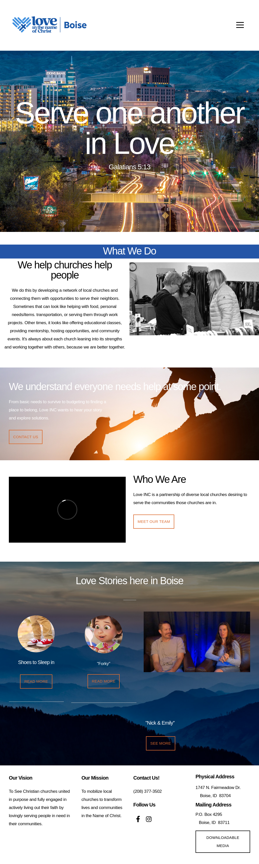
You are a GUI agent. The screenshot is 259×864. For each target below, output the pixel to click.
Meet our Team (154, 521)
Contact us (25, 437)
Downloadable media (222, 841)
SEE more (160, 743)
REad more (36, 681)
